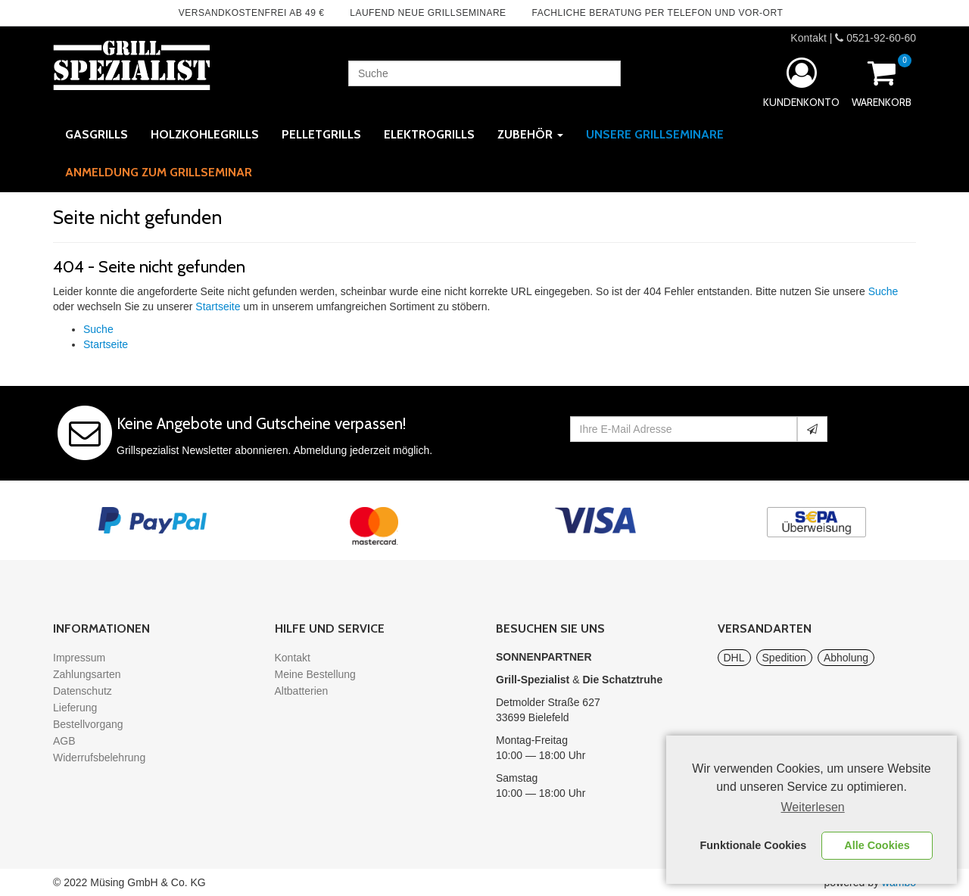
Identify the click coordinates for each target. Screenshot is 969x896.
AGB (64, 741)
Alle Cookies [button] (876, 845)
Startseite (217, 306)
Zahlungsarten (87, 674)
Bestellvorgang (88, 724)
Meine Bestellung (315, 674)
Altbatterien (302, 691)
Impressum (79, 658)
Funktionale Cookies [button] (753, 845)
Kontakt (808, 38)
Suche (883, 291)
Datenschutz (82, 691)
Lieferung (75, 708)
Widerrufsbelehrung (99, 757)
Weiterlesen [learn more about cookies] (813, 807)
